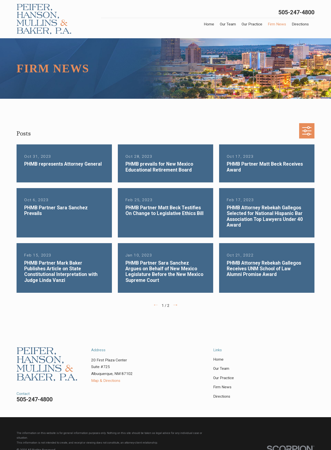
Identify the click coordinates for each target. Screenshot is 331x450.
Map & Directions (105, 380)
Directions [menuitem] (300, 24)
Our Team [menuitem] (228, 24)
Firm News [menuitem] (277, 24)
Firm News (222, 387)
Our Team (221, 368)
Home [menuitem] (209, 24)
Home (218, 359)
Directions (221, 396)
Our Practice (223, 378)
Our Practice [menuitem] (252, 24)
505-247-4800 (296, 12)
